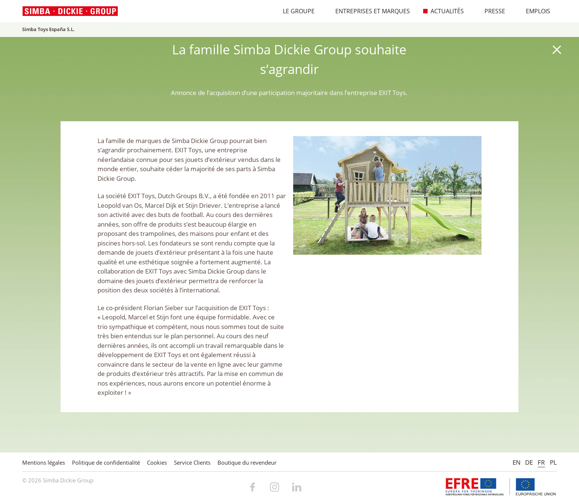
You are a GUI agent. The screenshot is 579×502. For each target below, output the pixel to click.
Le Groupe (295, 11)
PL (553, 462)
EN (517, 462)
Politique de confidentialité (106, 462)
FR (541, 462)
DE (529, 462)
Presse (491, 11)
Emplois (534, 11)
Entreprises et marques (369, 11)
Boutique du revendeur (247, 462)
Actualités (443, 11)
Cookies (157, 462)
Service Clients (192, 462)
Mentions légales (43, 462)
